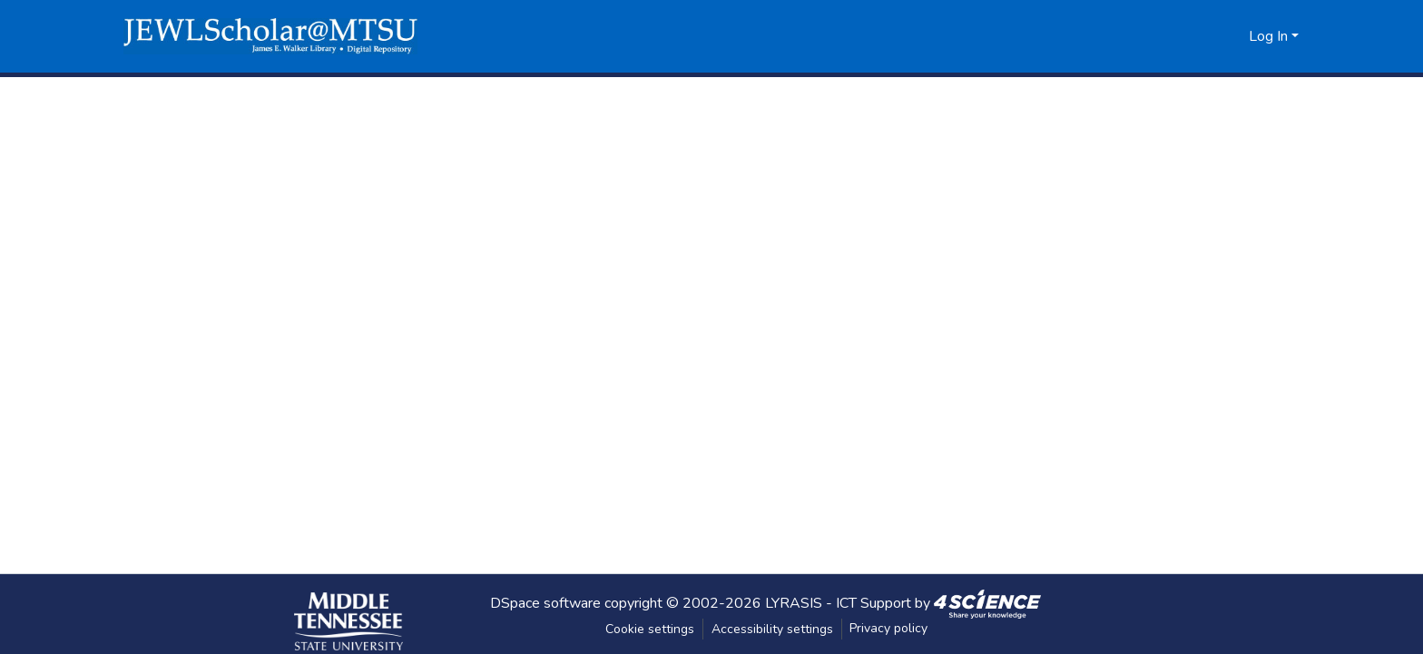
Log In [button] (1270, 36)
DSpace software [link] (545, 602)
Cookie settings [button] (649, 629)
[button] (270, 36)
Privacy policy (888, 628)
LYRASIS (793, 602)
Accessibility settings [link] (772, 629)
